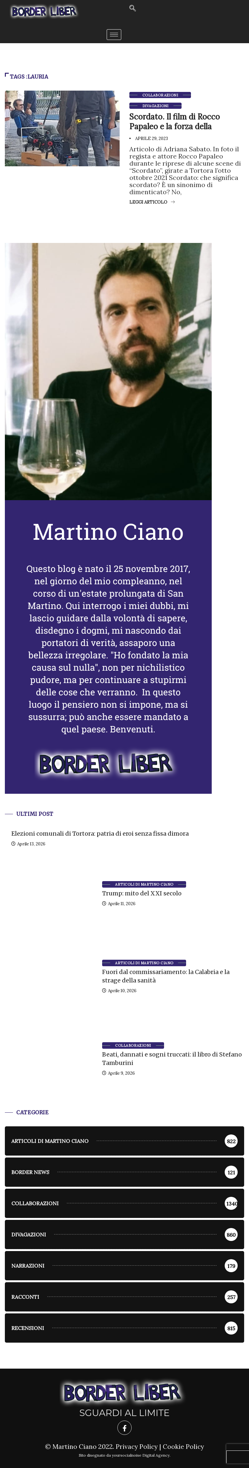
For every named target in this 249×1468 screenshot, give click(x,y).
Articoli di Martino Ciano (144, 884)
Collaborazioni (160, 95)
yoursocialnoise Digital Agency (141, 1455)
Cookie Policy (184, 1446)
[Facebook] (124, 1428)
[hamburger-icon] (114, 34)
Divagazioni (155, 106)
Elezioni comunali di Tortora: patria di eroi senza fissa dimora (100, 833)
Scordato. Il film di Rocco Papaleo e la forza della (174, 122)
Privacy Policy (136, 1446)
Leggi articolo (152, 202)
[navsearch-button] (132, 8)
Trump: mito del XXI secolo (142, 893)
